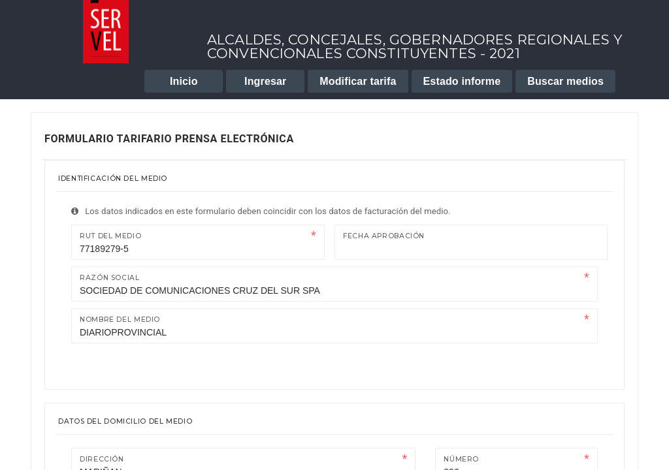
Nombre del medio (120, 319)
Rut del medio (110, 236)
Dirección (102, 459)
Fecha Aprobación (384, 236)
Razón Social (110, 278)
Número (461, 459)
